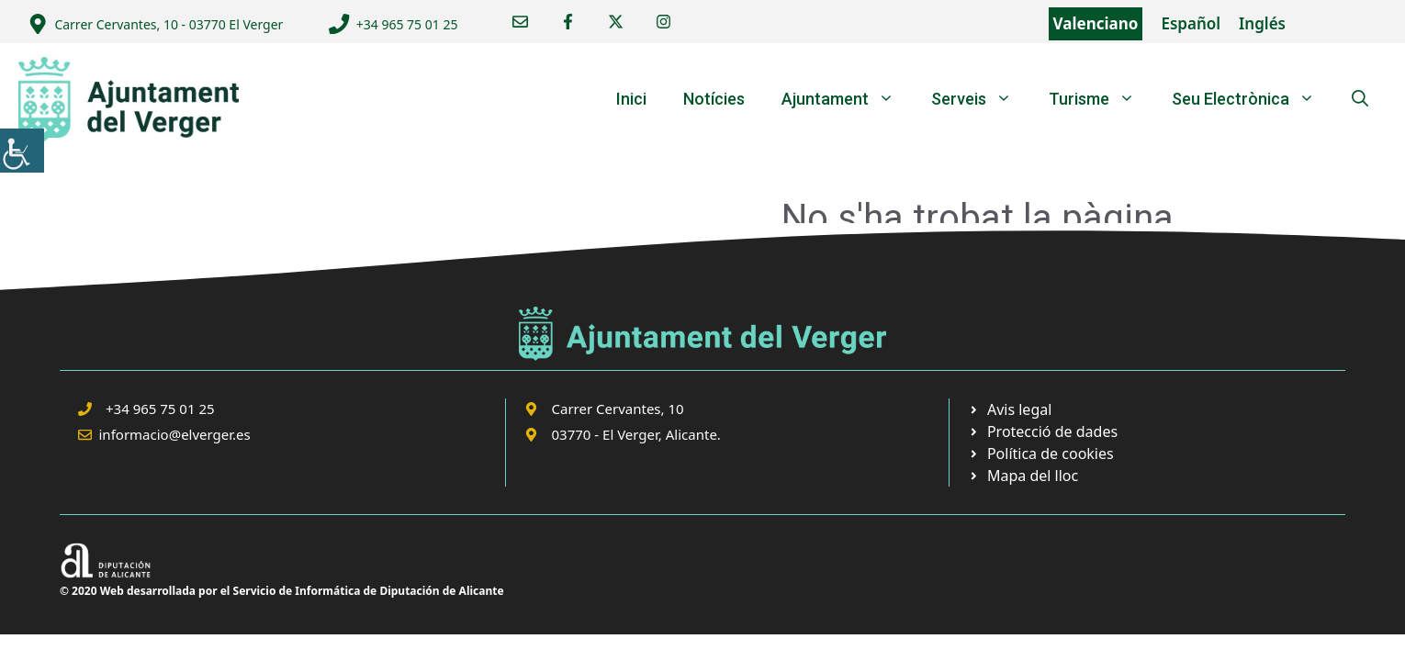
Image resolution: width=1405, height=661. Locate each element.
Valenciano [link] (1096, 23)
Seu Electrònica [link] (1252, 99)
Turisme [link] (1101, 99)
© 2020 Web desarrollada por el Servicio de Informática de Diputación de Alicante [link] (282, 591)
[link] (22, 151)
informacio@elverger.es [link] (175, 434)
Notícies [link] (714, 98)
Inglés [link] (1262, 23)
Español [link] (1190, 23)
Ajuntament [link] (847, 99)
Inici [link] (631, 98)
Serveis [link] (980, 99)
